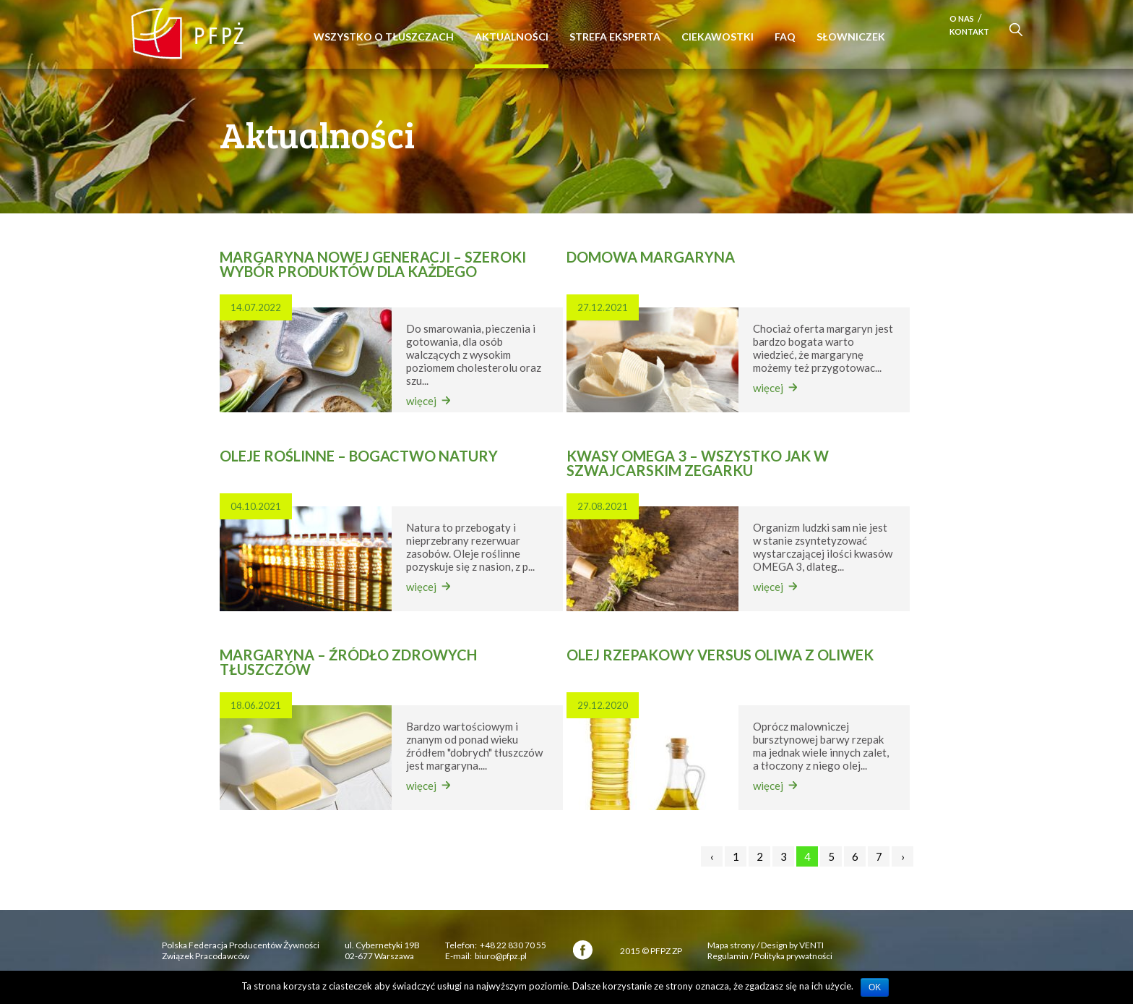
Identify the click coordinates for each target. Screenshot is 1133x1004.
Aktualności (511, 36)
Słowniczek (851, 36)
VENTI (811, 945)
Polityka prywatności (793, 955)
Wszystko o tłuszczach (384, 36)
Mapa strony (731, 945)
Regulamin (728, 955)
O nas (961, 18)
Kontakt (969, 31)
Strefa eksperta (614, 36)
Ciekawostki (717, 36)
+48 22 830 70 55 (513, 945)
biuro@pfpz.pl (501, 955)
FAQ (785, 36)
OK (875, 987)
